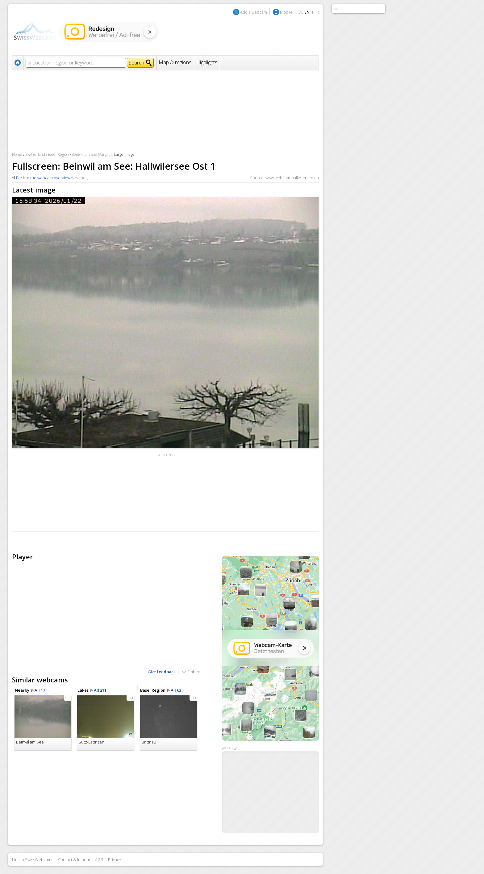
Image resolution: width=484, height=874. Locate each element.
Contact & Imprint (74, 859)
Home (17, 154)
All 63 (176, 690)
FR (317, 12)
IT (312, 12)
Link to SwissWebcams (32, 859)
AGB (99, 859)
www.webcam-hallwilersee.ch (292, 177)
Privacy (114, 859)
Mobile (286, 12)
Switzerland (35, 154)
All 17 (40, 690)
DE (300, 12)
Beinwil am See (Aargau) (91, 154)
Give (162, 671)
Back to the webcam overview (43, 177)
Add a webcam (253, 12)
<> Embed (191, 671)
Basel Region (58, 154)
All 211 (100, 690)
